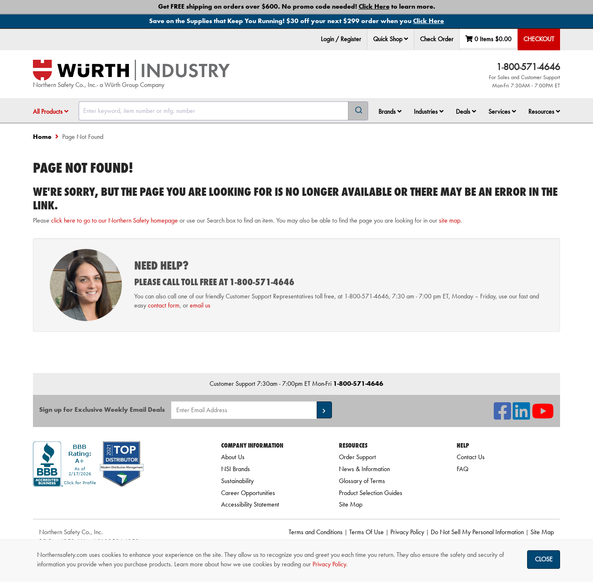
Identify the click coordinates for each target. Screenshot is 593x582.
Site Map (350, 504)
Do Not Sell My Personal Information (477, 532)
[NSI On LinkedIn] (521, 416)
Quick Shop (390, 39)
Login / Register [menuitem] (341, 39)
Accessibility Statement (250, 504)
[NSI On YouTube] (543, 416)
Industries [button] (429, 111)
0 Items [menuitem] (488, 39)
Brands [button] (390, 111)
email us (200, 305)
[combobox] (223, 110)
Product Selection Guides (370, 493)
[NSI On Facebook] (502, 416)
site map (449, 220)
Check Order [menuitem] (436, 39)
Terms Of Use (366, 532)
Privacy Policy (407, 532)
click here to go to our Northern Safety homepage (114, 220)
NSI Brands (235, 469)
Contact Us (471, 457)
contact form (164, 305)
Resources (544, 111)
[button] (406, 38)
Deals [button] (466, 111)
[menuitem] (390, 39)
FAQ (462, 469)
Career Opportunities (248, 493)
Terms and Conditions (316, 532)
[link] (116, 501)
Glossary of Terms (362, 481)
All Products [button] (50, 111)
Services (502, 111)
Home (42, 137)
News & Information (364, 469)
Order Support (357, 457)
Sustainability (237, 481)
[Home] (131, 70)
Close (544, 559)
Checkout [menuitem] (538, 39)
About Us (233, 457)
